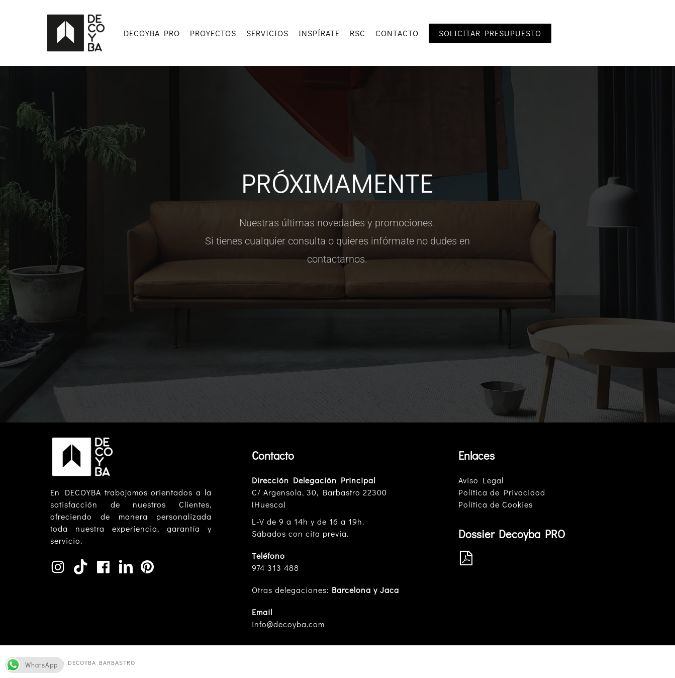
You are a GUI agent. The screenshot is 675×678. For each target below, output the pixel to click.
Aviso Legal (481, 480)
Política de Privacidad (501, 492)
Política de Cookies (495, 504)
